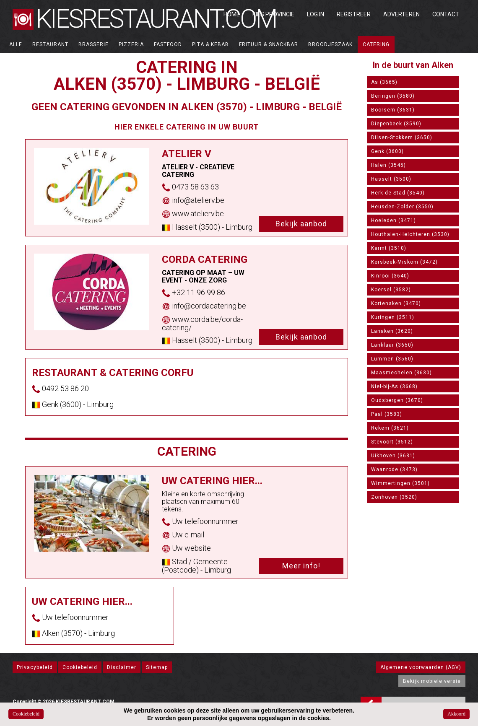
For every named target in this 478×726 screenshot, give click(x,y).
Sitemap (157, 667)
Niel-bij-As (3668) (394, 386)
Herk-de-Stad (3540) (398, 193)
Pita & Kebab (210, 44)
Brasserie (93, 44)
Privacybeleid (35, 667)
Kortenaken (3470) (396, 303)
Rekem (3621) (390, 428)
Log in (315, 14)
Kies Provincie (273, 14)
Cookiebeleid (79, 667)
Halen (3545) (388, 165)
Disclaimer (121, 667)
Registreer (354, 14)
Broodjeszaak (330, 44)
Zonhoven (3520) (394, 497)
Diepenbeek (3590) (396, 124)
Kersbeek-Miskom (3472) (404, 262)
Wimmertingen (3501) (400, 483)
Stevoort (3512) (392, 442)
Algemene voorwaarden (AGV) (420, 667)
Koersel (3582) (391, 290)
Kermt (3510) (388, 248)
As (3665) (384, 82)
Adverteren (401, 14)
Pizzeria (131, 44)
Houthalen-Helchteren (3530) (410, 234)
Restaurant (50, 44)
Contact (445, 14)
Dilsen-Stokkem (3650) (401, 137)
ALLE (15, 44)
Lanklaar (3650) (392, 345)
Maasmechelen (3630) (401, 373)
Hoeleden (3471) (393, 220)
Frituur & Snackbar (268, 44)
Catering (376, 44)
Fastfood (168, 44)
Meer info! (301, 565)
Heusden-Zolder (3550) (402, 207)
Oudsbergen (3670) (397, 400)
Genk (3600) (387, 151)
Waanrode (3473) (394, 469)
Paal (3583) (386, 414)
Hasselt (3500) (391, 179)
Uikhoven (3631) (393, 456)
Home (231, 14)
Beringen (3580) (393, 96)
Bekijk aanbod (301, 223)
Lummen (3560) (392, 359)
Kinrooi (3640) (390, 276)
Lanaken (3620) (392, 331)
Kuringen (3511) (392, 317)
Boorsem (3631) (393, 110)
